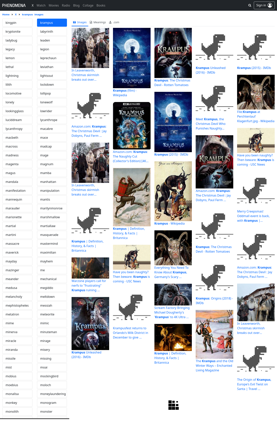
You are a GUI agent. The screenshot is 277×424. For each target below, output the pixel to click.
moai (44, 367)
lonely (10, 102)
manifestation (16, 190)
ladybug (11, 40)
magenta (12, 164)
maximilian (48, 252)
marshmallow (50, 217)
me (42, 270)
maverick (12, 252)
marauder (13, 208)
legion (44, 49)
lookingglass (15, 111)
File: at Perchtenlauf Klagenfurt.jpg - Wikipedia (256, 116)
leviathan (47, 67)
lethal (10, 67)
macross (12, 146)
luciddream (14, 120)
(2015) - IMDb (171, 154)
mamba (45, 173)
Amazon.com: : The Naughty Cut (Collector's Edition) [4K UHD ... (130, 156)
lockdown (47, 84)
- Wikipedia (169, 223)
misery (45, 350)
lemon (10, 58)
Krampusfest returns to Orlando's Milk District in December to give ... (130, 332)
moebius (12, 385)
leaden (45, 40)
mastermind (49, 243)
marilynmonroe (51, 208)
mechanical (48, 279)
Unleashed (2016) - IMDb (86, 354)
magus (10, 173)
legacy (10, 49)
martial (11, 226)
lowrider (46, 111)
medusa (11, 288)
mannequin (14, 199)
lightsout (46, 76)
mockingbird (49, 376)
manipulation (49, 190)
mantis (45, 199)
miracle (11, 341)
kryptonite (13, 31)
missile (11, 358)
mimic (44, 323)
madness (12, 155)
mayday (11, 261)
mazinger (12, 270)
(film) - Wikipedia (125, 92)
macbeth (12, 137)
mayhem (46, 261)
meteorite (47, 314)
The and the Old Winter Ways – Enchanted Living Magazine (214, 365)
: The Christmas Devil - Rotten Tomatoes (172, 82)
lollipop (45, 93)
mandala (12, 182)
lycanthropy (14, 129)
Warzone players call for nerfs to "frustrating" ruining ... (89, 285)
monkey (11, 403)
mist (9, 367)
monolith (12, 411)
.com (114, 22)
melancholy (14, 297)
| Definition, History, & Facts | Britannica (87, 246)
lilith (9, 84)
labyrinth (46, 31)
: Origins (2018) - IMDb (214, 300)
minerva (11, 332)
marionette (14, 217)
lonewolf (46, 102)
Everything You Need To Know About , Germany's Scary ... (171, 272)
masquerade (49, 235)
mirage (45, 341)
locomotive (13, 93)
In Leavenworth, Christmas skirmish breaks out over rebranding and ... (85, 75)
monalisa (12, 394)
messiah (46, 305)
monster (46, 411)
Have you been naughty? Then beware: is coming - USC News (131, 276)
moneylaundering (53, 394)
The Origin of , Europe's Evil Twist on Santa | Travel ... (254, 384)
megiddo (46, 288)
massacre (12, 243)
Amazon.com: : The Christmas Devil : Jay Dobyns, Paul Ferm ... (89, 131)
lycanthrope (48, 120)
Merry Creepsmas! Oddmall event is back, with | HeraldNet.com (253, 216)
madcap (46, 146)
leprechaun (48, 58)
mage (44, 155)
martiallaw (47, 226)
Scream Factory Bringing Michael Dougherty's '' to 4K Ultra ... (172, 312)
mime (10, 323)
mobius (11, 376)
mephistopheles (17, 305)
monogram (48, 403)
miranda (12, 350)
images (80, 22)
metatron (12, 314)
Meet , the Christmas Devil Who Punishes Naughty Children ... (210, 124)
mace (44, 137)
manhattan (48, 182)
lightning (12, 76)
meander (12, 279)
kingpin (11, 23)
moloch (45, 385)
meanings (98, 22)
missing (45, 358)
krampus (46, 23)
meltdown (47, 297)
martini (11, 235)
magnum (47, 164)
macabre (46, 129)
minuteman (48, 332)
